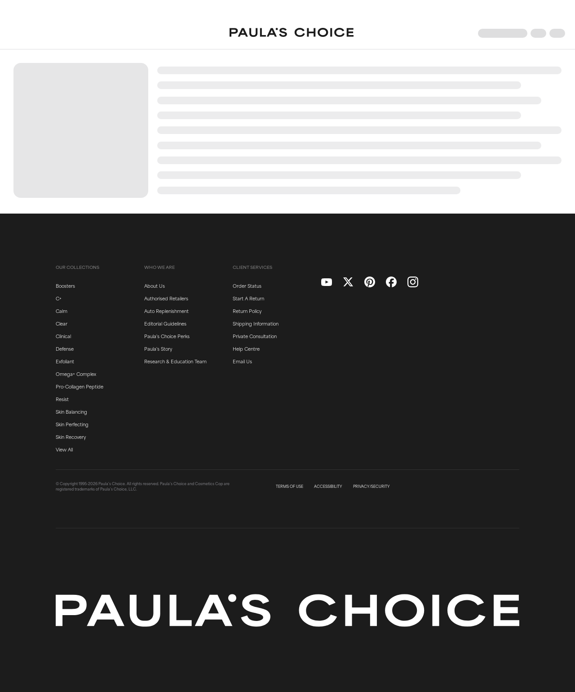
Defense (65, 348)
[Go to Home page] (292, 33)
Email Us (242, 361)
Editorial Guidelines (165, 323)
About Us (154, 285)
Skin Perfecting (72, 424)
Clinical (63, 335)
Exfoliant (65, 361)
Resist (62, 398)
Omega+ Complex (76, 373)
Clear (61, 323)
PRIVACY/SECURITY (371, 486)
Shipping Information (256, 323)
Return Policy (247, 310)
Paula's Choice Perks (167, 335)
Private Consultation (255, 335)
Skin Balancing (71, 411)
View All (64, 449)
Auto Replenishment (166, 310)
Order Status (247, 285)
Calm (61, 310)
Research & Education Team (175, 361)
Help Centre (246, 348)
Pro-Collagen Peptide (79, 386)
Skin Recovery (71, 436)
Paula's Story (158, 348)
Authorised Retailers (166, 298)
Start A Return (248, 298)
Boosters (65, 285)
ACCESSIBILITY (328, 486)
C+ (59, 298)
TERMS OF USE (289, 486)
